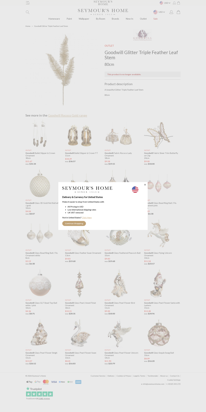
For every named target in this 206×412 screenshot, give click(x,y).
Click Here (87, 217)
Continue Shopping (74, 223)
